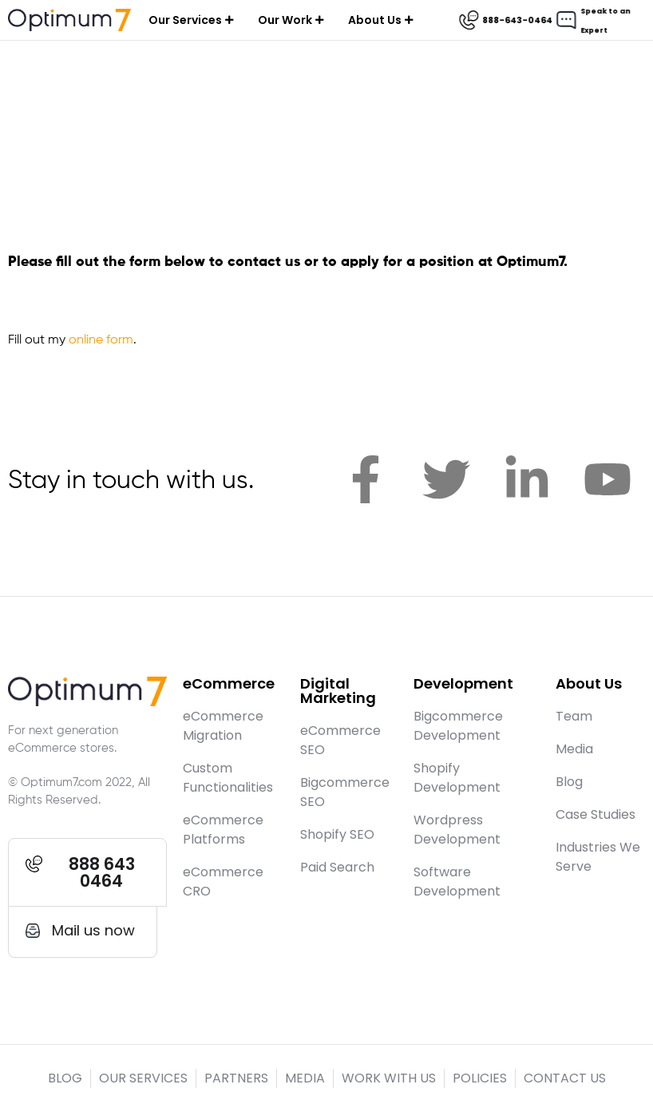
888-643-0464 (520, 20)
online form (101, 340)
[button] (87, 872)
